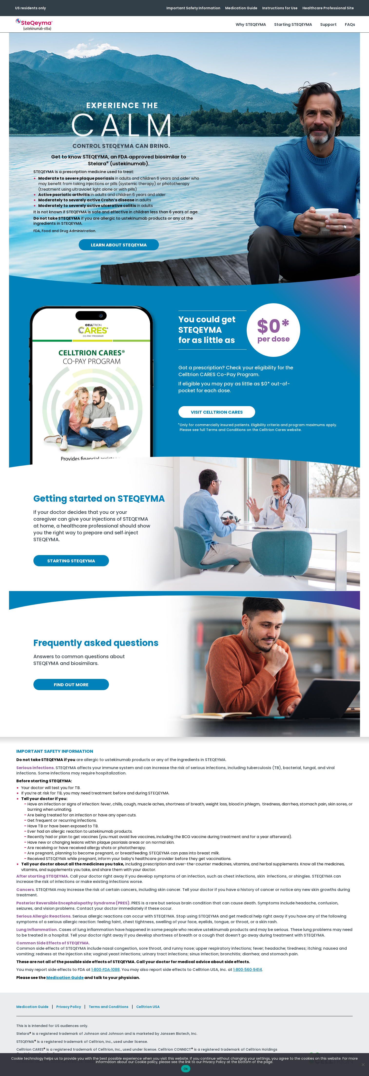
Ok (186, 1069)
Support (328, 24)
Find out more (71, 685)
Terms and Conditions (108, 1006)
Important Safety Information (193, 8)
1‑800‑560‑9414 (247, 969)
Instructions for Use (280, 8)
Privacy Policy (68, 1006)
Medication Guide (241, 8)
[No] (362, 1064)
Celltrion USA (148, 1006)
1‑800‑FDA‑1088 (105, 969)
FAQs (350, 24)
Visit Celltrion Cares (217, 412)
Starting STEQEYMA (293, 24)
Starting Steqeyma (71, 561)
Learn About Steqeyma (119, 245)
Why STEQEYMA (251, 24)
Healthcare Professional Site (328, 8)
